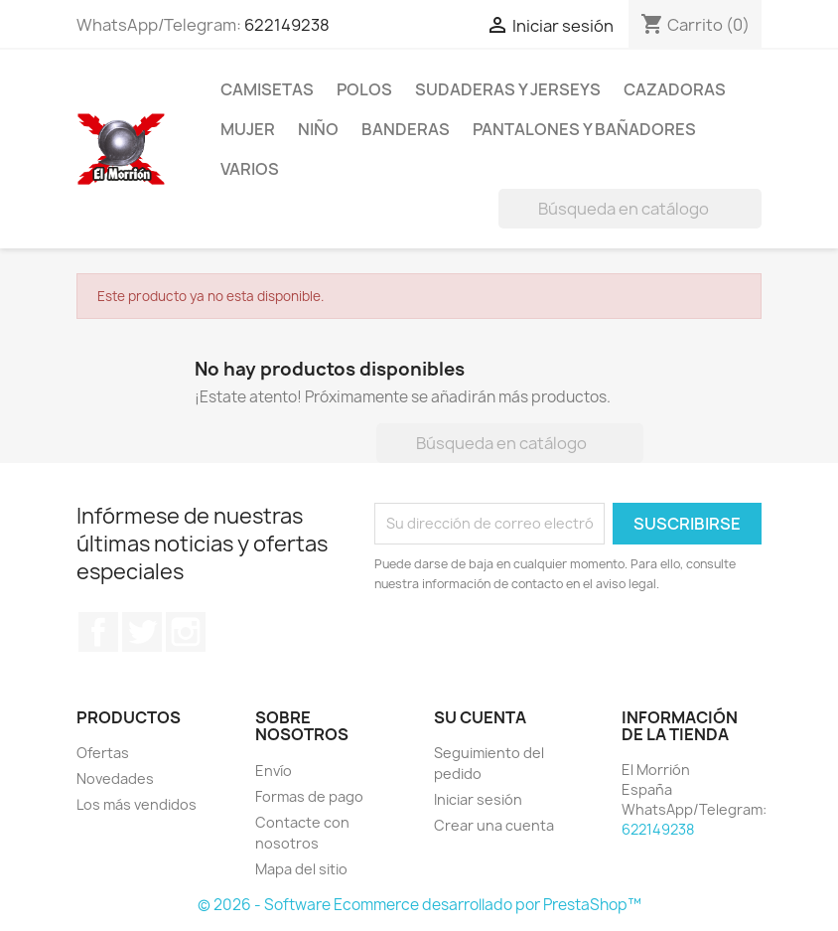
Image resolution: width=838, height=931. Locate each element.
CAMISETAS (267, 89)
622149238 (287, 25)
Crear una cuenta (494, 825)
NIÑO (318, 129)
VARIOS (249, 169)
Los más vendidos (136, 804)
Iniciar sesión (478, 799)
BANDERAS (405, 129)
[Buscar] (630, 209)
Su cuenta (480, 717)
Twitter (142, 632)
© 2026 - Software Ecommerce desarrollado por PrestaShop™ (419, 904)
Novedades (115, 778)
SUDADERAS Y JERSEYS (508, 89)
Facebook (98, 632)
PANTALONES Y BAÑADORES (584, 129)
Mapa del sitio (301, 868)
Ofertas (102, 752)
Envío (273, 770)
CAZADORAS (675, 89)
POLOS (364, 89)
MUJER (247, 129)
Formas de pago (309, 796)
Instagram (186, 632)
